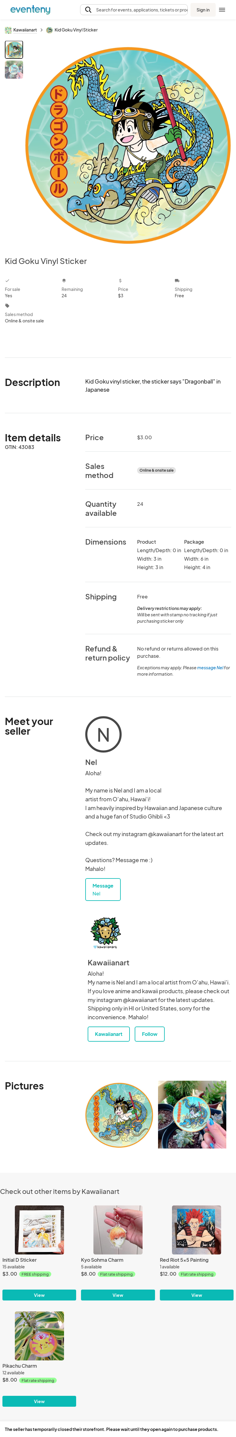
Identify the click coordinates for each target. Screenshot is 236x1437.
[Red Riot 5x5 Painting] (197, 1229)
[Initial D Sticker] (39, 1229)
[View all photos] (128, 143)
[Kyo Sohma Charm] (118, 1229)
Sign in (203, 9)
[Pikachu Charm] (39, 1335)
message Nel (210, 667)
